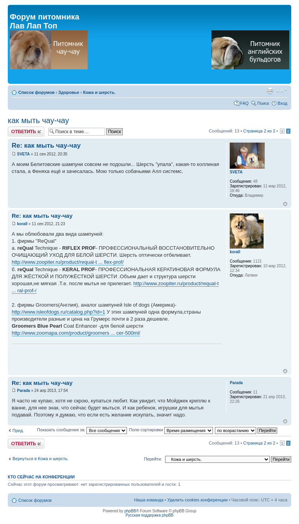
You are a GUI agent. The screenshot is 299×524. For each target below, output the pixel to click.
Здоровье (68, 92)
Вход (282, 103)
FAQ (244, 103)
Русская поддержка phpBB (149, 515)
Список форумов (36, 92)
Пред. (18, 430)
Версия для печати (270, 90)
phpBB (130, 511)
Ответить (26, 131)
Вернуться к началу (285, 204)
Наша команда (148, 500)
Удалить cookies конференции (197, 500)
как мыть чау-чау (38, 120)
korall (22, 224)
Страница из (259, 131)
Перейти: (153, 459)
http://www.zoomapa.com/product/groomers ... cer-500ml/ (76, 333)
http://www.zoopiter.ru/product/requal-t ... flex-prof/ (68, 262)
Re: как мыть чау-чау (46, 145)
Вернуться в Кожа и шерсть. (40, 458)
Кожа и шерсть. (99, 92)
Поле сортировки (171, 429)
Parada (23, 390)
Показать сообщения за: (82, 429)
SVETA (23, 154)
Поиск (263, 103)
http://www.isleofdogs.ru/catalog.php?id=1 (58, 312)
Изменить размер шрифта (281, 90)
